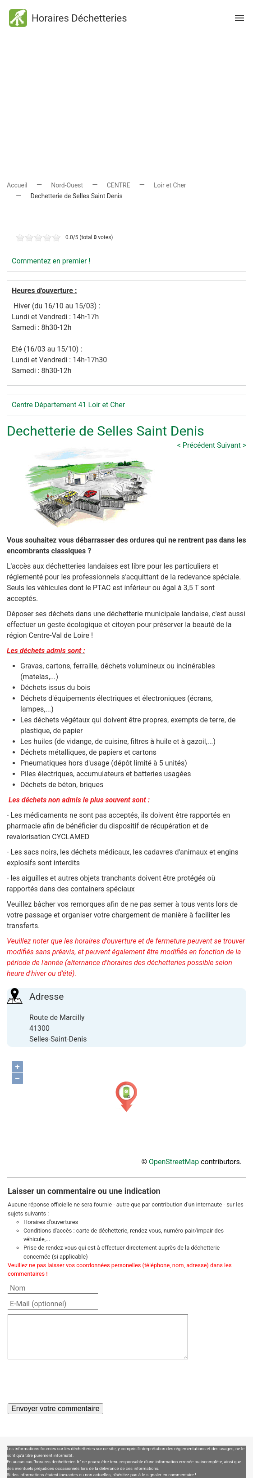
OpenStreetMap (174, 1161)
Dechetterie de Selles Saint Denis (105, 431)
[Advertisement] (126, 99)
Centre (22, 405)
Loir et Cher (170, 185)
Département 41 (61, 405)
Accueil (17, 185)
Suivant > (231, 445)
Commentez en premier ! (51, 261)
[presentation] (76, 1381)
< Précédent (196, 445)
